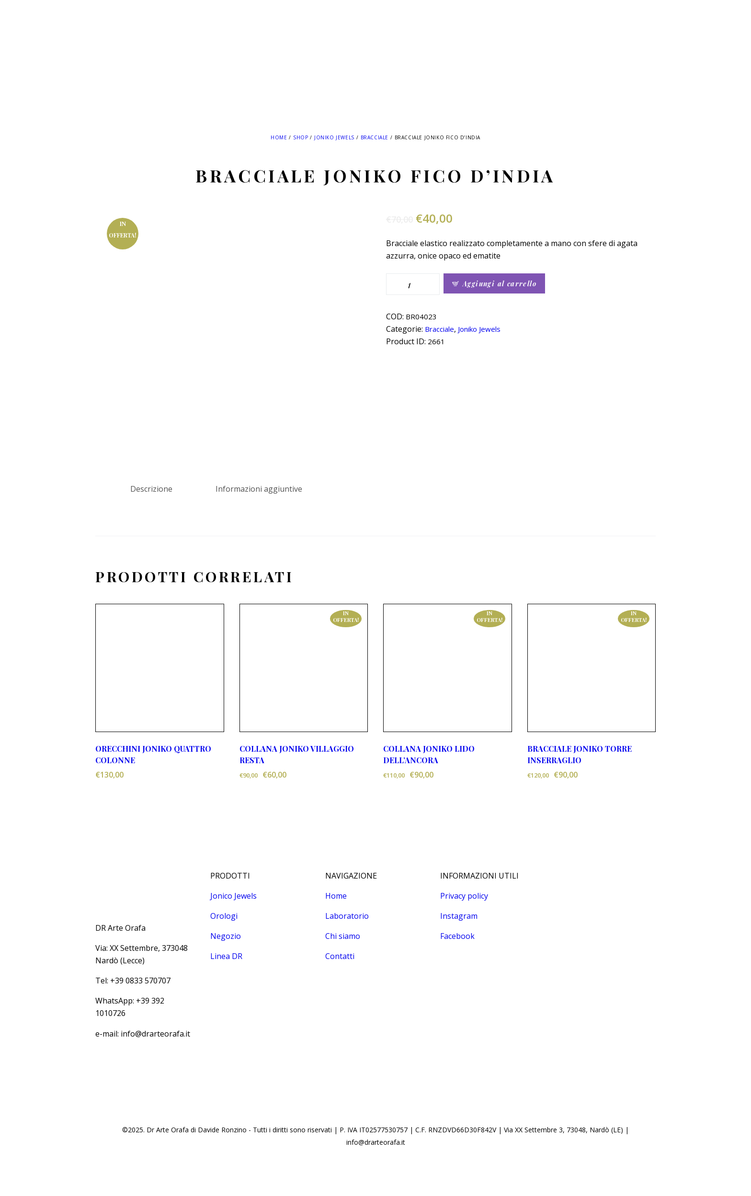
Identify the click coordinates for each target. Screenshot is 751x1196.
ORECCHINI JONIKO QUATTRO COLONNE (153, 754)
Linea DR (226, 956)
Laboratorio (347, 916)
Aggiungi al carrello (499, 283)
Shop (300, 137)
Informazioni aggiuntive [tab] (259, 489)
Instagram (459, 916)
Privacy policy (464, 896)
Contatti (339, 956)
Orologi (224, 916)
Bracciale (374, 137)
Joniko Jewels (334, 137)
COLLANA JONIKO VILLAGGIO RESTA (296, 754)
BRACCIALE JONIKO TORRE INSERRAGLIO (579, 754)
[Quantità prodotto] (413, 283)
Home (279, 137)
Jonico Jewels (233, 896)
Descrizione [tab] (151, 489)
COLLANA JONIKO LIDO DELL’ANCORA (429, 754)
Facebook (457, 936)
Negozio (225, 936)
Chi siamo (342, 936)
